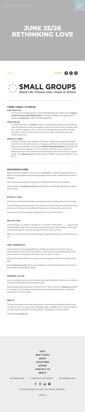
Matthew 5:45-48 (19, 265)
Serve (42, 358)
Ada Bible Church (17, 5)
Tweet (72, 72)
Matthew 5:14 (67, 287)
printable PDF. (22, 314)
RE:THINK (46, 173)
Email (77, 72)
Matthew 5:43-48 (29, 186)
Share (67, 72)
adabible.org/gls (27, 154)
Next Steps (42, 355)
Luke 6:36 (29, 249)
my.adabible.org (67, 378)
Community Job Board (41, 378)
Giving (42, 365)
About (42, 372)
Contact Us (42, 369)
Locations (42, 362)
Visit (42, 351)
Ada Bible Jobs (17, 378)
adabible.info (24, 118)
